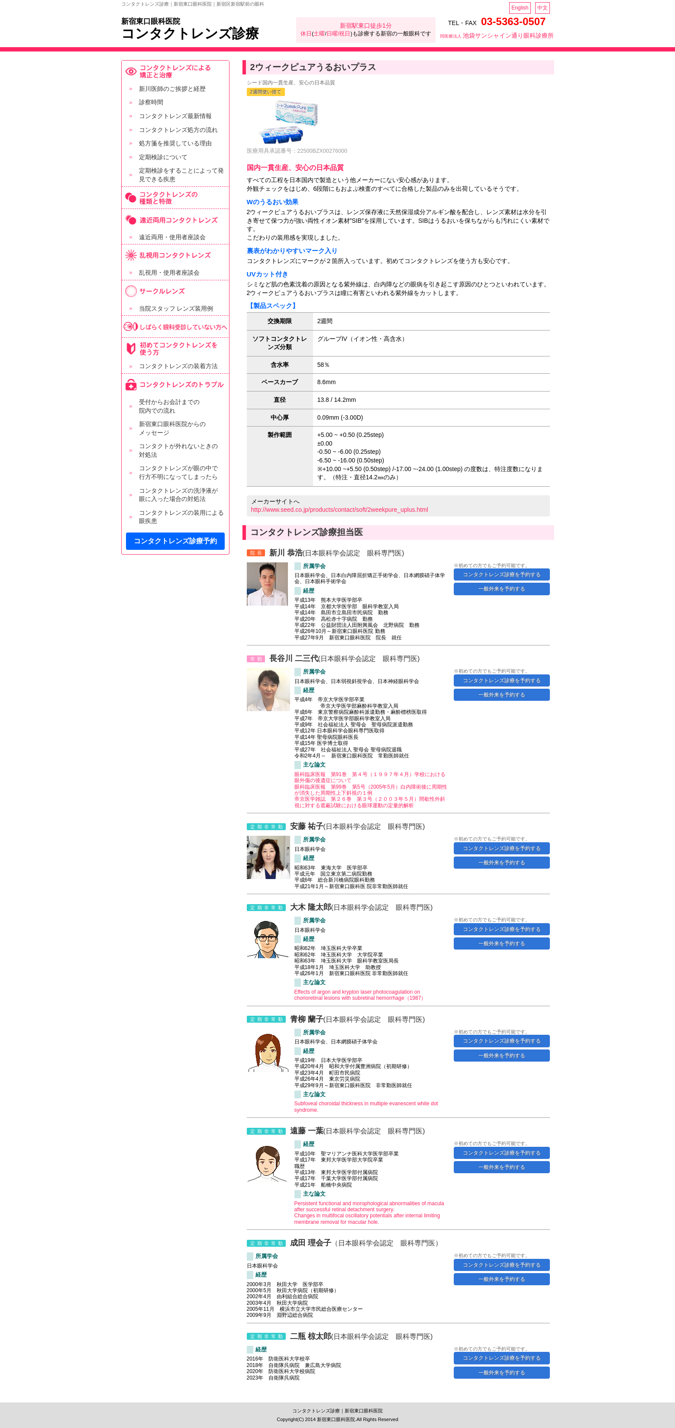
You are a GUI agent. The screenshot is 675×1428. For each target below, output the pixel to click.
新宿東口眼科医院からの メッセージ (172, 428)
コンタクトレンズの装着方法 (178, 366)
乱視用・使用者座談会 (169, 272)
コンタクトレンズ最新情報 (175, 115)
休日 (306, 34)
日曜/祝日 (338, 34)
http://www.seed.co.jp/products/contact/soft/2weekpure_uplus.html (339, 509)
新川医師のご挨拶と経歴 (172, 88)
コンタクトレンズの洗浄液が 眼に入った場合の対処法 (178, 495)
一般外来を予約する (501, 589)
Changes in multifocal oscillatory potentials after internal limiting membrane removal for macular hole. (367, 1219)
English (519, 8)
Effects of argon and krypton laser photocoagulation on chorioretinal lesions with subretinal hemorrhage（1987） (360, 995)
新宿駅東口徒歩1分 (366, 25)
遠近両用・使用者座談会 (172, 237)
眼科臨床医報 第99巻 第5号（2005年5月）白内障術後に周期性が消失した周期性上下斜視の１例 (370, 790)
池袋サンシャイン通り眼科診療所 (497, 35)
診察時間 (151, 102)
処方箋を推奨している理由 (175, 143)
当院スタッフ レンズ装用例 (176, 308)
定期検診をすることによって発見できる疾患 (181, 175)
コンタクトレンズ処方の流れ (178, 129)
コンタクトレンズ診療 (190, 33)
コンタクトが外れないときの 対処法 (178, 450)
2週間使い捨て (265, 91)
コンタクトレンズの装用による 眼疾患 (181, 517)
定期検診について (163, 157)
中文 (542, 8)
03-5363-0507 (513, 21)
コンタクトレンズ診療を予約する (502, 574)
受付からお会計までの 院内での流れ (169, 406)
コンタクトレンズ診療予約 (175, 541)
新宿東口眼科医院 (150, 21)
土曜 (319, 34)
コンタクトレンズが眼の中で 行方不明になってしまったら (178, 472)
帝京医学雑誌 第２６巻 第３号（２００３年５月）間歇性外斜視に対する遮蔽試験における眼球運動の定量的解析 (369, 802)
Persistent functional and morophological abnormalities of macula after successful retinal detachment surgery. (369, 1206)
